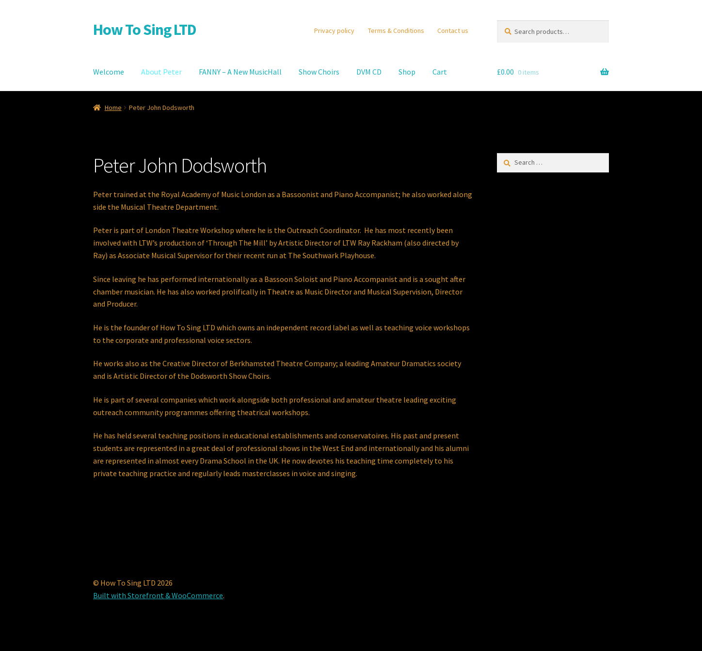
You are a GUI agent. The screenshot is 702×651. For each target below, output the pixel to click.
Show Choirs (319, 72)
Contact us (452, 30)
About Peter (161, 72)
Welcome (108, 72)
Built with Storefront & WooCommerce (158, 595)
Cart (439, 72)
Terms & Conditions (396, 30)
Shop (407, 72)
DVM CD (369, 72)
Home (113, 107)
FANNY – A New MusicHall (240, 72)
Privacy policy (334, 30)
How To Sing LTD (144, 29)
